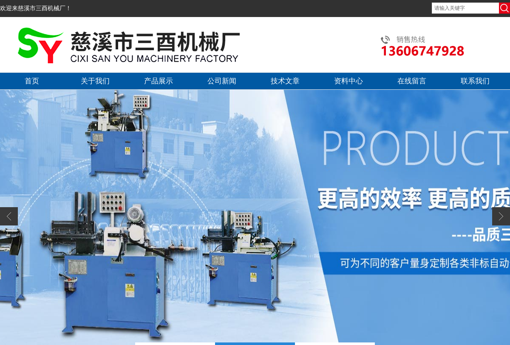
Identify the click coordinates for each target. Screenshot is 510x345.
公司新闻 (221, 81)
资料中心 (348, 81)
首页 (32, 81)
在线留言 (411, 81)
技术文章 (285, 81)
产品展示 (158, 81)
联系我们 (475, 81)
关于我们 (95, 81)
